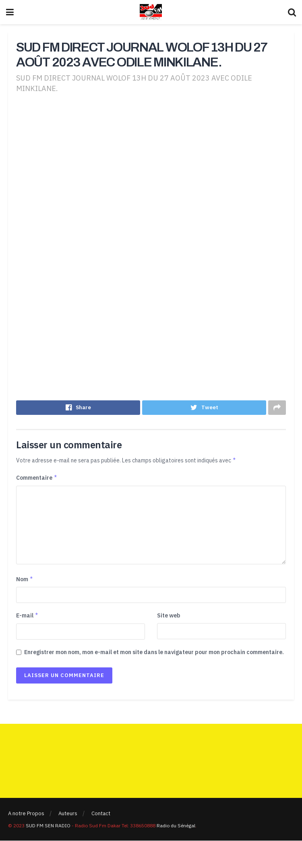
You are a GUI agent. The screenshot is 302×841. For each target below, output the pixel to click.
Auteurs (67, 814)
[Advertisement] (151, 164)
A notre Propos (26, 814)
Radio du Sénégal (176, 826)
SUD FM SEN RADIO (48, 826)
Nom (24, 580)
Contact (100, 814)
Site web (168, 616)
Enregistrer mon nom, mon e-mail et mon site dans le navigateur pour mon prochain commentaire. (154, 652)
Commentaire (37, 478)
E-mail (27, 616)
